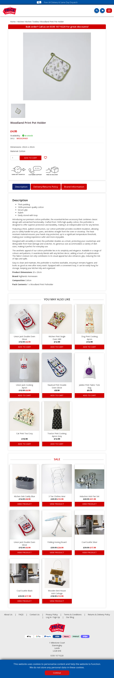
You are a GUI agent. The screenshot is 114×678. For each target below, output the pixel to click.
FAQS (21, 614)
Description (21, 186)
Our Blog (70, 617)
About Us (8, 614)
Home (13, 21)
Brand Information (74, 186)
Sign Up (56, 617)
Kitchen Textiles (32, 21)
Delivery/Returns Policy (45, 186)
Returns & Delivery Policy (99, 614)
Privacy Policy (52, 614)
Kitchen (20, 21)
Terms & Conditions (76, 614)
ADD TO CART (30, 158)
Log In (48, 617)
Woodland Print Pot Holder (52, 21)
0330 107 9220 (58, 26)
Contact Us (35, 614)
